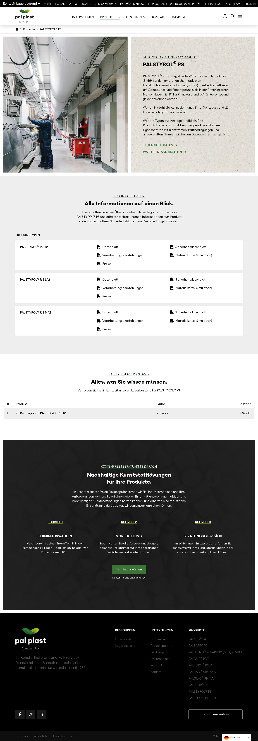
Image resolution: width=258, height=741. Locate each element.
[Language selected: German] (236, 737)
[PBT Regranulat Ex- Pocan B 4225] (83, 3)
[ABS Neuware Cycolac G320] (160, 3)
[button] (225, 16)
